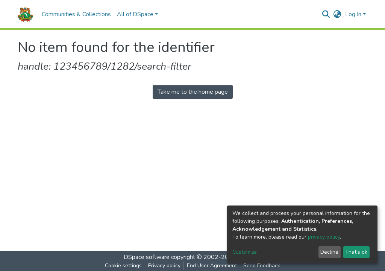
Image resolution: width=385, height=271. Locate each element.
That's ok (356, 252)
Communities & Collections (76, 14)
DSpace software (147, 257)
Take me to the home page (193, 92)
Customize (244, 252)
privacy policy (324, 237)
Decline (329, 252)
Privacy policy (164, 265)
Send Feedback (261, 265)
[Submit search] (326, 14)
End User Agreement (212, 265)
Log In (353, 14)
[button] (337, 14)
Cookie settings (123, 265)
